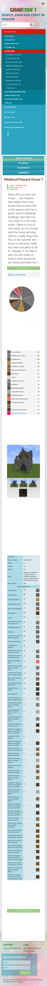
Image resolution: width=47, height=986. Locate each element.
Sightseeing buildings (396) (15, 92)
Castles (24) (9, 36)
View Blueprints (24, 268)
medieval (27, 572)
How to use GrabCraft (12, 948)
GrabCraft (13, 134)
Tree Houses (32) (12, 77)
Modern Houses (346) (13, 62)
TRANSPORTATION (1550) (13, 122)
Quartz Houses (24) (13, 69)
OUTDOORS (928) (10, 107)
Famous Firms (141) (12, 44)
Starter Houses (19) (13, 84)
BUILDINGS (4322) (10, 32)
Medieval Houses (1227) (14, 66)
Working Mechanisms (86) (14, 127)
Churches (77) (10, 40)
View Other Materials (18, 413)
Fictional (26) (10, 47)
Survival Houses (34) (13, 81)
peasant (32, 574)
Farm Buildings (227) (12, 95)
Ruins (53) (8, 103)
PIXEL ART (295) (9, 117)
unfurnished (33, 578)
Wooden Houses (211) (14, 55)
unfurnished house (30, 580)
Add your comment (23, 911)
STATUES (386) (9, 112)
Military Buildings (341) (13, 99)
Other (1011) (10, 88)
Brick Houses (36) (12, 73)
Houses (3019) (10, 51)
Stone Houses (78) (12, 58)
